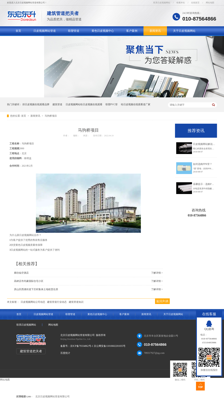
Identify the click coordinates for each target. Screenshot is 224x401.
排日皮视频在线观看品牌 (35, 104)
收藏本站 (180, 2)
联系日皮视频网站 (161, 2)
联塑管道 (73, 30)
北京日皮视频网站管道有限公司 (52, 396)
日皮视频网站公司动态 (33, 302)
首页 (18, 30)
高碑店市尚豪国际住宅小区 (28, 281)
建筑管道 (57, 104)
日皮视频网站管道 (44, 30)
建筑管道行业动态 (57, 302)
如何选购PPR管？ (202, 164)
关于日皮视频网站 (184, 30)
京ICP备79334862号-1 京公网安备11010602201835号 (97, 346)
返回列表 (162, 301)
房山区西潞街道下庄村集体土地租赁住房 (36, 289)
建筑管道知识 (76, 302)
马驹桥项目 (51, 116)
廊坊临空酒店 (21, 273)
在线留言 (195, 2)
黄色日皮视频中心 (103, 30)
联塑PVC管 (112, 104)
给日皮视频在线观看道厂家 (135, 104)
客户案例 (131, 30)
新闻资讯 (155, 30)
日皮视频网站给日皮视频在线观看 (84, 104)
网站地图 (210, 2)
